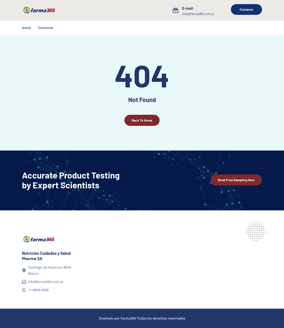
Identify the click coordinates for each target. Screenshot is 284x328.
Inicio (26, 27)
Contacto (45, 27)
